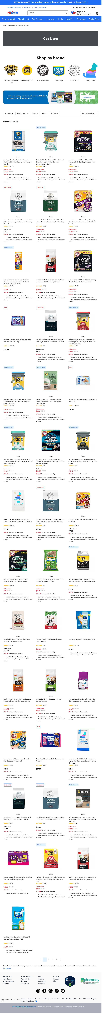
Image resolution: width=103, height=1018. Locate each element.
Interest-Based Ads (58, 999)
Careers (41, 979)
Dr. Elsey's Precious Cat (11, 81)
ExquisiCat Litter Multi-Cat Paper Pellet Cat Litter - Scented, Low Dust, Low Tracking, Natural (50, 521)
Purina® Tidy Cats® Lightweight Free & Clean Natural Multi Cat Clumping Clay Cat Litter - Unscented (18, 461)
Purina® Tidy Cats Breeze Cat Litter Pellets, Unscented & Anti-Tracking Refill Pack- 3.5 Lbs (49, 402)
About (40, 976)
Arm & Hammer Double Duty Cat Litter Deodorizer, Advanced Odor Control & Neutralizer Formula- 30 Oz (16, 282)
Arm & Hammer (43, 80)
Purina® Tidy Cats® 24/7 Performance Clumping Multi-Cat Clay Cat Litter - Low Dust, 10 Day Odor (81, 342)
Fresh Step (59, 80)
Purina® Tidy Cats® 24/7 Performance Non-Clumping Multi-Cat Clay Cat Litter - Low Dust (50, 879)
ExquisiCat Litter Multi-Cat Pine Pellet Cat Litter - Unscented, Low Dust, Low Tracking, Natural (50, 222)
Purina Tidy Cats (27, 80)
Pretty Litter (90, 80)
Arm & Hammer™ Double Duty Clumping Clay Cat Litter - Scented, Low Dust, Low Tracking (81, 222)
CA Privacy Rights (89, 999)
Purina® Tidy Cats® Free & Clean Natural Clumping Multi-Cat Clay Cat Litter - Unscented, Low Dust (49, 162)
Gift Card (27, 7)
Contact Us (25, 983)
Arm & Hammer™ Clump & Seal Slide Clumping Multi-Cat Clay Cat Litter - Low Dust (81, 162)
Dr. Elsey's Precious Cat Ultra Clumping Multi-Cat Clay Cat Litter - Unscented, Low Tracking (18, 162)
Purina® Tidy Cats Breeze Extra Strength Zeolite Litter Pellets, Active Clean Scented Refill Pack (82, 819)
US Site (56, 976)
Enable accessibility (14, 7)
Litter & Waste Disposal (15, 26)
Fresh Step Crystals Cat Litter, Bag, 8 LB (81, 639)
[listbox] (50, 73)
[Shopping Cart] (98, 13)
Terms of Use (32, 999)
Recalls (23, 999)
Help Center (7, 979)
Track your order (40, 7)
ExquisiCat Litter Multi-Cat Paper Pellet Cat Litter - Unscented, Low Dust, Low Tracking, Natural (18, 222)
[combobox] (47, 12)
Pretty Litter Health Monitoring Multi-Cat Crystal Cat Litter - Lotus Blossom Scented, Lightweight (82, 761)
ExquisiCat (74, 80)
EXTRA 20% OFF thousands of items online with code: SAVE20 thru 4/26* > (50, 2)
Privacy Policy (44, 999)
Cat (4, 26)
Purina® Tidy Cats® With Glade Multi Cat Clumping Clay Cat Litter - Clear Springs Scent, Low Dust (17, 402)
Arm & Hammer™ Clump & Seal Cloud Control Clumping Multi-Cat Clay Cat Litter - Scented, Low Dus (50, 461)
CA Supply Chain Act (73, 999)
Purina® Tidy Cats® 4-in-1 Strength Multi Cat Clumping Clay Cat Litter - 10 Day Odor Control (82, 461)
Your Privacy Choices (29, 1001)
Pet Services (7, 976)
